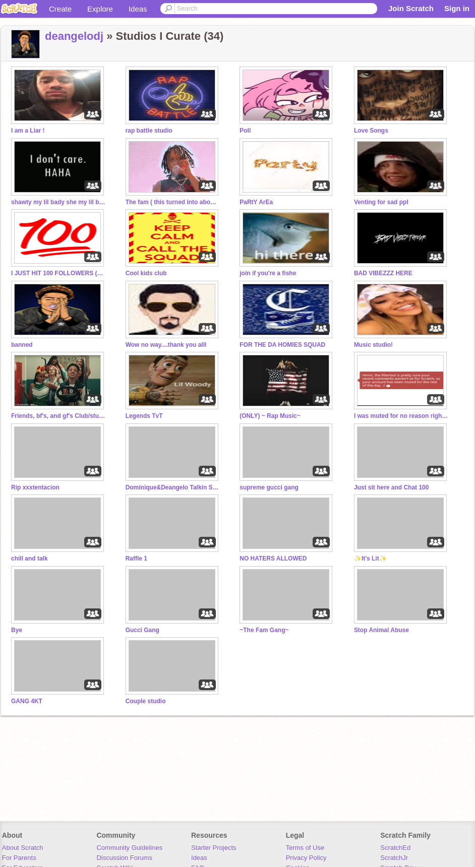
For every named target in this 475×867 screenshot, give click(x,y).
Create (60, 9)
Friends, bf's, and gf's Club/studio (59, 415)
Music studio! (373, 344)
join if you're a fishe (268, 273)
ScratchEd (395, 847)
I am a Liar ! (28, 130)
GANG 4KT (26, 701)
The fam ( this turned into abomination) (173, 202)
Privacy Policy (306, 857)
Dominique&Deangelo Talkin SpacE (173, 487)
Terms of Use (305, 847)
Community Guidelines (129, 847)
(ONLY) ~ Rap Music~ (270, 415)
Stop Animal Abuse (381, 630)
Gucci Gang (142, 630)
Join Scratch (411, 8)
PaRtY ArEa (256, 202)
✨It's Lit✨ (370, 558)
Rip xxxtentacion (35, 487)
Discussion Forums (124, 857)
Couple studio (146, 701)
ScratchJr (394, 857)
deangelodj (74, 36)
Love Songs (371, 130)
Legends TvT (144, 415)
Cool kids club (146, 273)
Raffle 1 (136, 558)
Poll (245, 130)
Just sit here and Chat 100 (391, 487)
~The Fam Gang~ (264, 630)
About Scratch (22, 847)
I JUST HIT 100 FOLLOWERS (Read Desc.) (59, 273)
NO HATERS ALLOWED (273, 558)
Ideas (138, 9)
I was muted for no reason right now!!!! (402, 415)
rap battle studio (149, 130)
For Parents (19, 857)
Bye (16, 630)
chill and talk (29, 558)
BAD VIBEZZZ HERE (383, 273)
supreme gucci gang (269, 487)
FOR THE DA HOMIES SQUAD (282, 344)
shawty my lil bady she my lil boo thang (59, 202)
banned (22, 344)
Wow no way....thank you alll (166, 344)
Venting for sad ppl (381, 202)
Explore (100, 9)
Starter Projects (213, 847)
